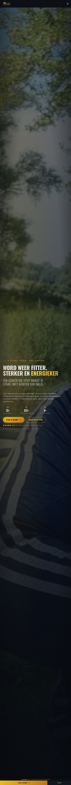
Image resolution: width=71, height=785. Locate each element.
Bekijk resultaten (36, 420)
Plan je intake (13, 420)
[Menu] (68, 4)
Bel (59, 783)
